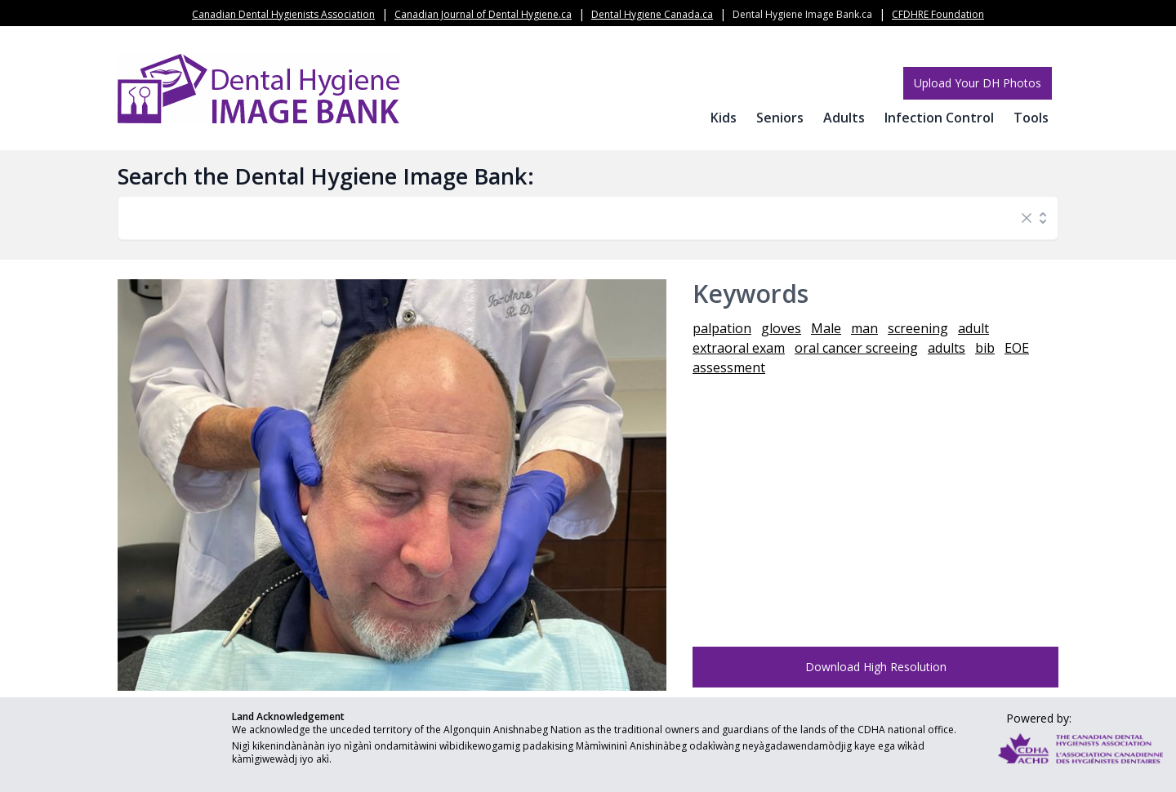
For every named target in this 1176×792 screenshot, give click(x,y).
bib (985, 348)
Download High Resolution (876, 666)
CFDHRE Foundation (938, 14)
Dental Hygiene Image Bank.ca (802, 14)
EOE (1016, 348)
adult (973, 328)
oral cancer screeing (856, 348)
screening (918, 328)
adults (946, 348)
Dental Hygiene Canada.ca (652, 14)
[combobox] (571, 218)
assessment (729, 367)
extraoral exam (739, 348)
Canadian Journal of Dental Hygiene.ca (483, 14)
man (864, 328)
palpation (722, 328)
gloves (781, 328)
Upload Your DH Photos (977, 83)
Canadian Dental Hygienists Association (283, 14)
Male (826, 328)
